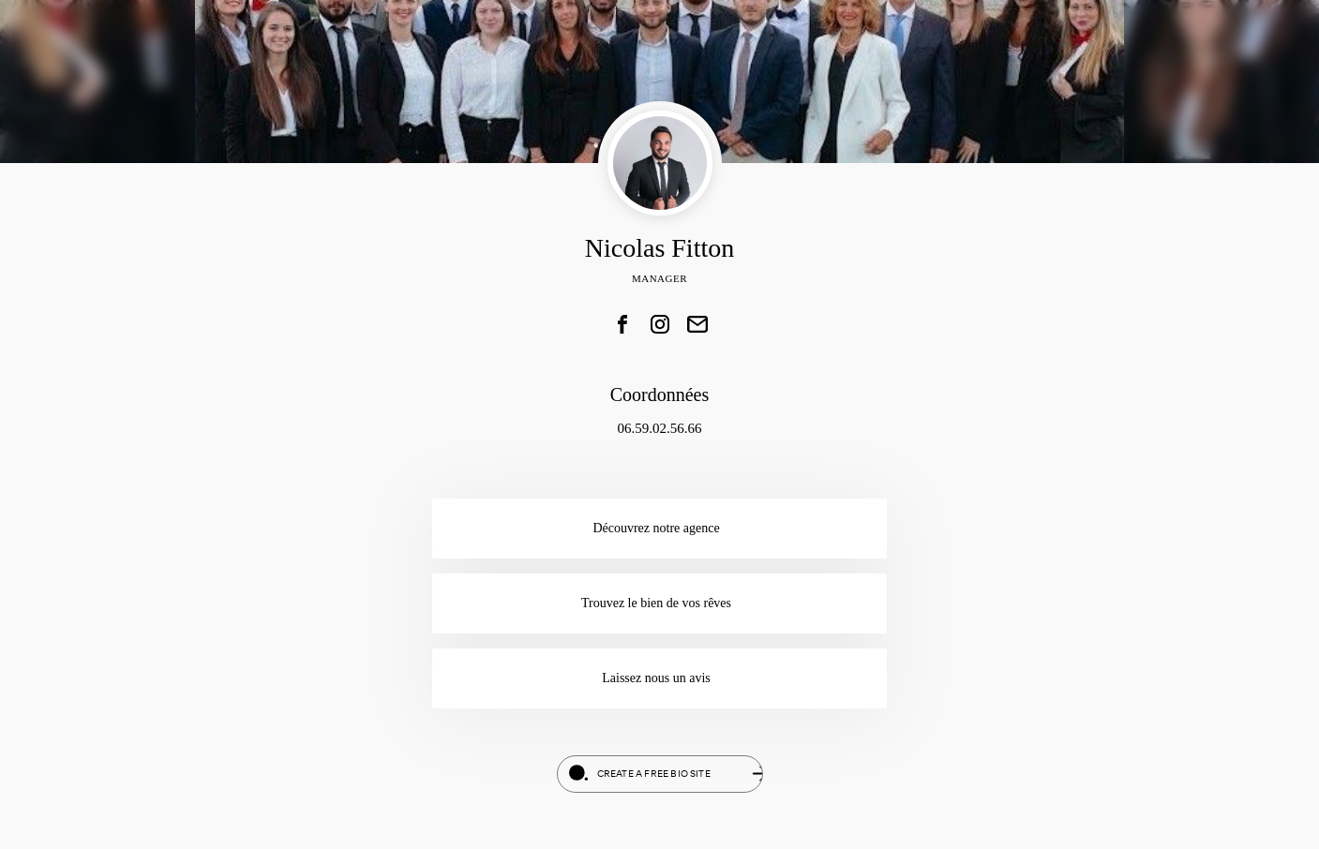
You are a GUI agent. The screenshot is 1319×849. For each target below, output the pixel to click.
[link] (622, 324)
